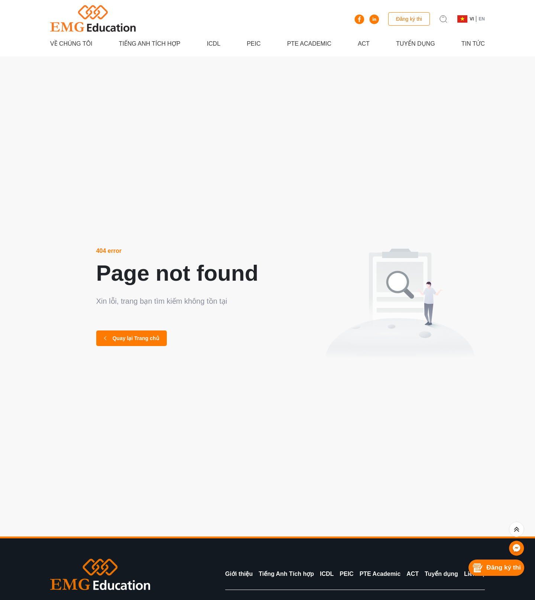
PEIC (253, 43)
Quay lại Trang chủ (131, 338)
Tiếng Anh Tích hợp (150, 43)
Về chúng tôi (71, 43)
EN (482, 19)
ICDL (213, 43)
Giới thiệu (239, 574)
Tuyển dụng (415, 43)
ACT (364, 43)
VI (472, 19)
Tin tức (473, 43)
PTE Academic (309, 43)
